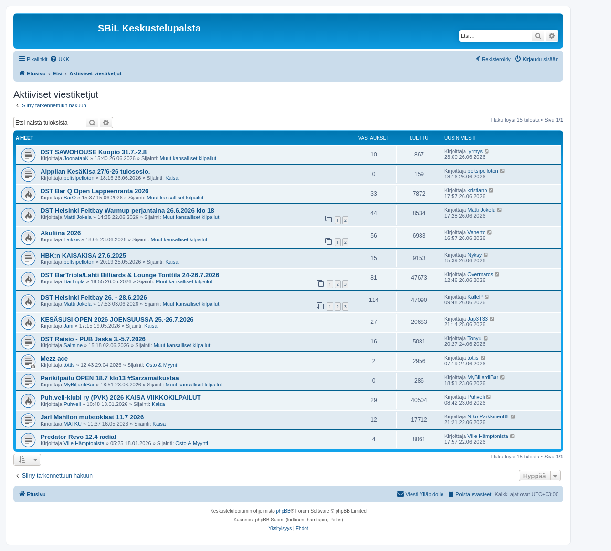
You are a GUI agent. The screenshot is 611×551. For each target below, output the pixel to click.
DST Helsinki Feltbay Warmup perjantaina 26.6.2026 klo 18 (127, 210)
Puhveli (72, 404)
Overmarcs (480, 274)
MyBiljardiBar (79, 384)
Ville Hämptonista (83, 443)
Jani (68, 326)
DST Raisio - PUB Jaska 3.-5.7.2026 (93, 339)
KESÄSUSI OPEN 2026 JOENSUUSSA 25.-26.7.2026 (117, 319)
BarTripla (73, 281)
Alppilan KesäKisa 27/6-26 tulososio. (95, 171)
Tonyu (474, 338)
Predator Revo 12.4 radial (78, 436)
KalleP (475, 297)
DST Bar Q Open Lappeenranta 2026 (94, 191)
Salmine (73, 345)
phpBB (283, 511)
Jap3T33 (477, 319)
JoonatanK (76, 158)
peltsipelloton (78, 178)
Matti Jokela (77, 217)
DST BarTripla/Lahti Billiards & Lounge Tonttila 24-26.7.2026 (130, 275)
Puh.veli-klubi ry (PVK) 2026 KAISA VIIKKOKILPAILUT (121, 397)
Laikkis (71, 239)
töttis (68, 365)
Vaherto (476, 232)
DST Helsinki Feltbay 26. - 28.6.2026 (94, 297)
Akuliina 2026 (61, 233)
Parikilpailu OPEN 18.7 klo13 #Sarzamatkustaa (110, 378)
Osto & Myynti (162, 365)
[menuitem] (59, 59)
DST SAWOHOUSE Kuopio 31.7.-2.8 (94, 152)
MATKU (72, 423)
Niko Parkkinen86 (487, 416)
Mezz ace (54, 358)
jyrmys (475, 151)
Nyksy (474, 255)
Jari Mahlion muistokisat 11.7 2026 (92, 417)
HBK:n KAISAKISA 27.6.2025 (83, 255)
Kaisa (172, 178)
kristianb (477, 190)
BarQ (69, 197)
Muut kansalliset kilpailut (188, 158)
